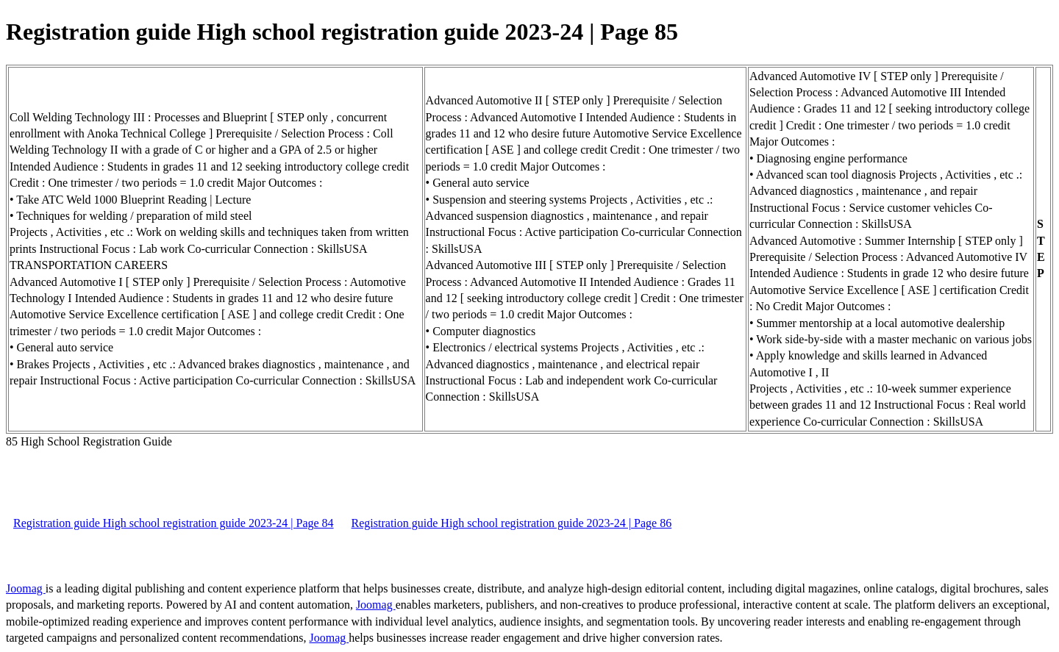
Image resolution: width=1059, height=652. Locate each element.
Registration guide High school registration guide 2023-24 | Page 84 (173, 523)
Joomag (26, 588)
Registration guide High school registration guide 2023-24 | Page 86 (512, 523)
